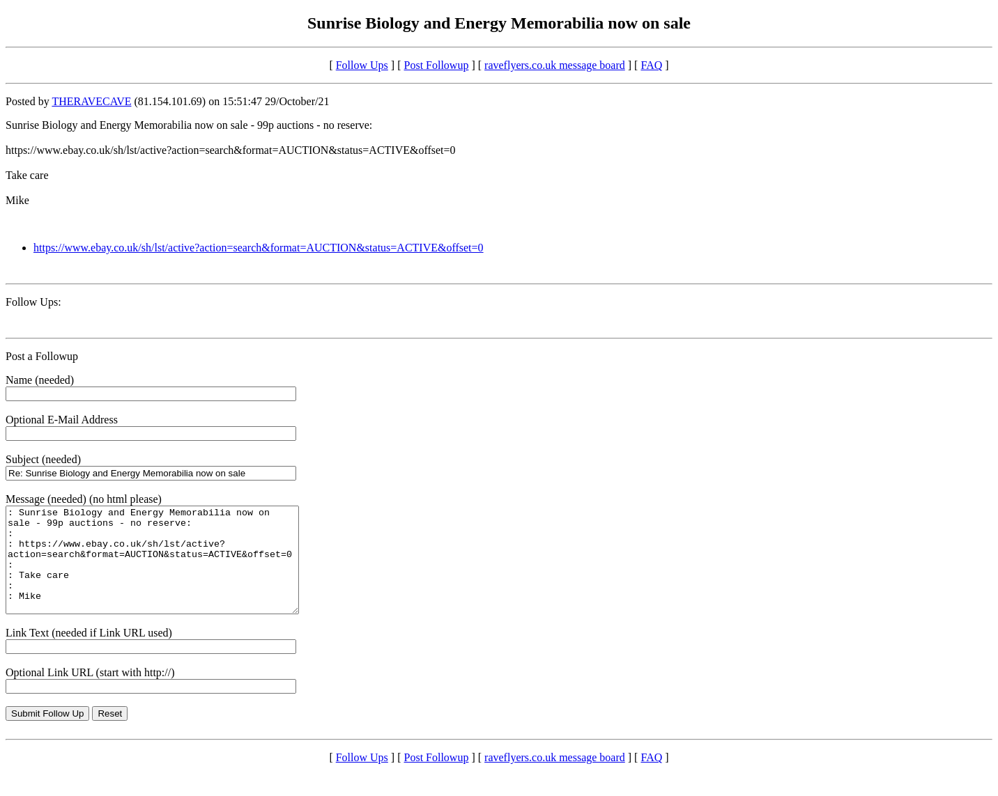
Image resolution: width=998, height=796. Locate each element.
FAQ (651, 65)
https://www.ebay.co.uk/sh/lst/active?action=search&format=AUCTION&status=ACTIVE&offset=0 (258, 247)
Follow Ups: (33, 302)
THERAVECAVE (91, 101)
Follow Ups (362, 65)
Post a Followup (42, 356)
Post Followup (436, 65)
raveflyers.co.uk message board (554, 65)
